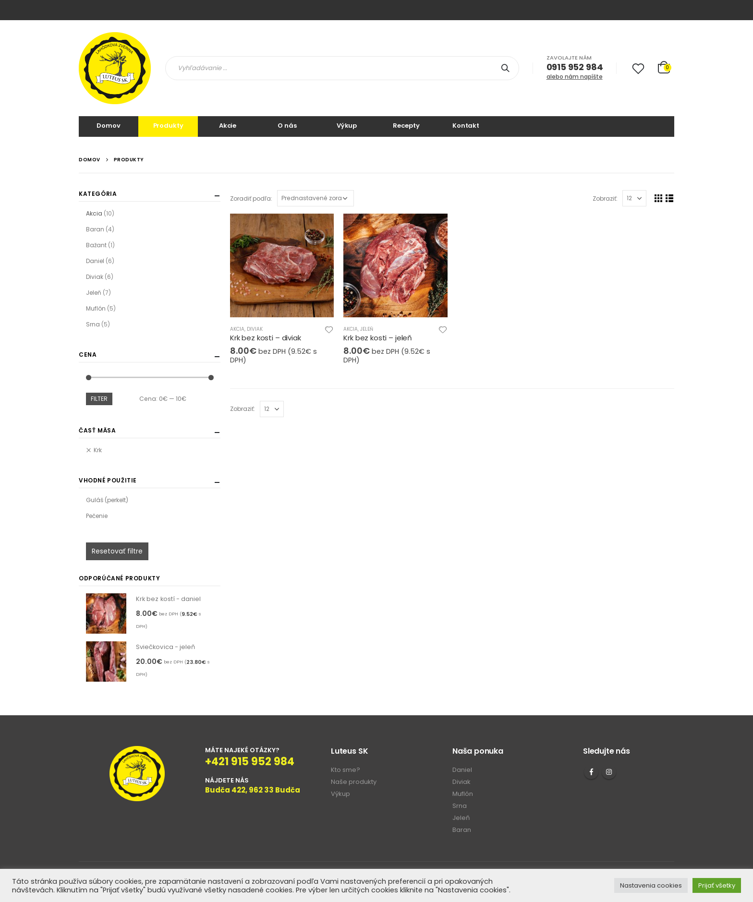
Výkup (347, 125)
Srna (93, 324)
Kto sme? (345, 769)
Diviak (255, 329)
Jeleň (366, 329)
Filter (99, 399)
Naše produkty (353, 781)
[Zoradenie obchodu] (315, 198)
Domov (108, 125)
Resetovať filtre (117, 551)
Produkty (168, 125)
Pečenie (97, 516)
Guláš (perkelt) (107, 500)
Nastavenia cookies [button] (651, 885)
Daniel (95, 261)
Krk (98, 450)
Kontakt (465, 125)
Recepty (406, 125)
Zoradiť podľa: (251, 198)
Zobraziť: (605, 198)
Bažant (96, 245)
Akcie (227, 125)
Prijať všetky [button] (716, 885)
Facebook (591, 772)
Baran (95, 229)
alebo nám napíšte (575, 76)
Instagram (609, 772)
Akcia (237, 329)
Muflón (96, 308)
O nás (287, 125)
